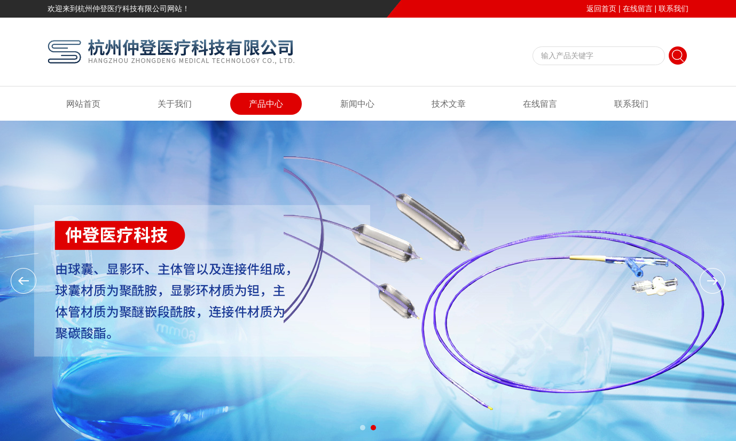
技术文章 (449, 103)
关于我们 (175, 103)
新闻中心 (357, 103)
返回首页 (601, 8)
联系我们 (673, 8)
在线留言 (638, 8)
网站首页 (83, 103)
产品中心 (266, 103)
